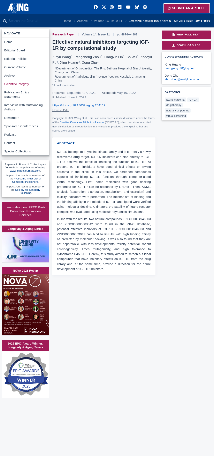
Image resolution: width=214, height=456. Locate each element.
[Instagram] (112, 7)
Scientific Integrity (16, 84)
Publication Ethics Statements (16, 94)
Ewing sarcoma (175, 99)
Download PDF (186, 45)
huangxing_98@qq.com (180, 68)
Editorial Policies (16, 58)
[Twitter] (104, 7)
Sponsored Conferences (21, 126)
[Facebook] (96, 7)
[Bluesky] (137, 7)
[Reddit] (145, 7)
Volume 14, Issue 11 (108, 21)
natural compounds (177, 110)
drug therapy (173, 105)
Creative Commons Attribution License (82, 122)
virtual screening (176, 115)
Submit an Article (187, 8)
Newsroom (11, 117)
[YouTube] (128, 7)
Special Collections (17, 151)
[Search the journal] (33, 21)
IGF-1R (193, 99)
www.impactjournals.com (25, 170)
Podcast (10, 134)
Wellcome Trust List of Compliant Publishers (26, 180)
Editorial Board (14, 50)
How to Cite (60, 110)
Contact (9, 143)
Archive (82, 21)
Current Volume (15, 67)
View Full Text (186, 34)
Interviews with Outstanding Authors (23, 107)
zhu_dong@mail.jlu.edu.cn (182, 79)
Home (67, 21)
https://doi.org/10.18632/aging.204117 (78, 105)
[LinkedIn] (120, 7)
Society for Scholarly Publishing (27, 191)
